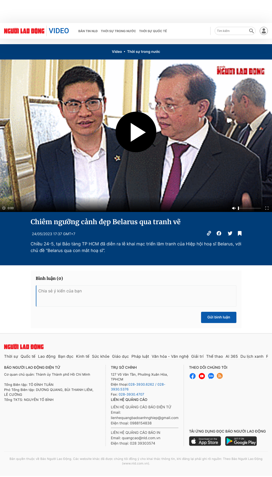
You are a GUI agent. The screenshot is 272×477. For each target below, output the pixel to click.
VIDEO (59, 31)
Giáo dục (120, 356)
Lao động (47, 356)
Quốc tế (28, 356)
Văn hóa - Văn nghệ (170, 356)
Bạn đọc (66, 356)
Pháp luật (140, 356)
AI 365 (232, 356)
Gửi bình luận (218, 317)
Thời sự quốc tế (153, 31)
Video (117, 52)
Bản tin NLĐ (88, 31)
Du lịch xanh (252, 356)
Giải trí (197, 356)
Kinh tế (82, 356)
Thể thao (214, 356)
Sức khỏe (101, 356)
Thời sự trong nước (118, 31)
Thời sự (11, 356)
